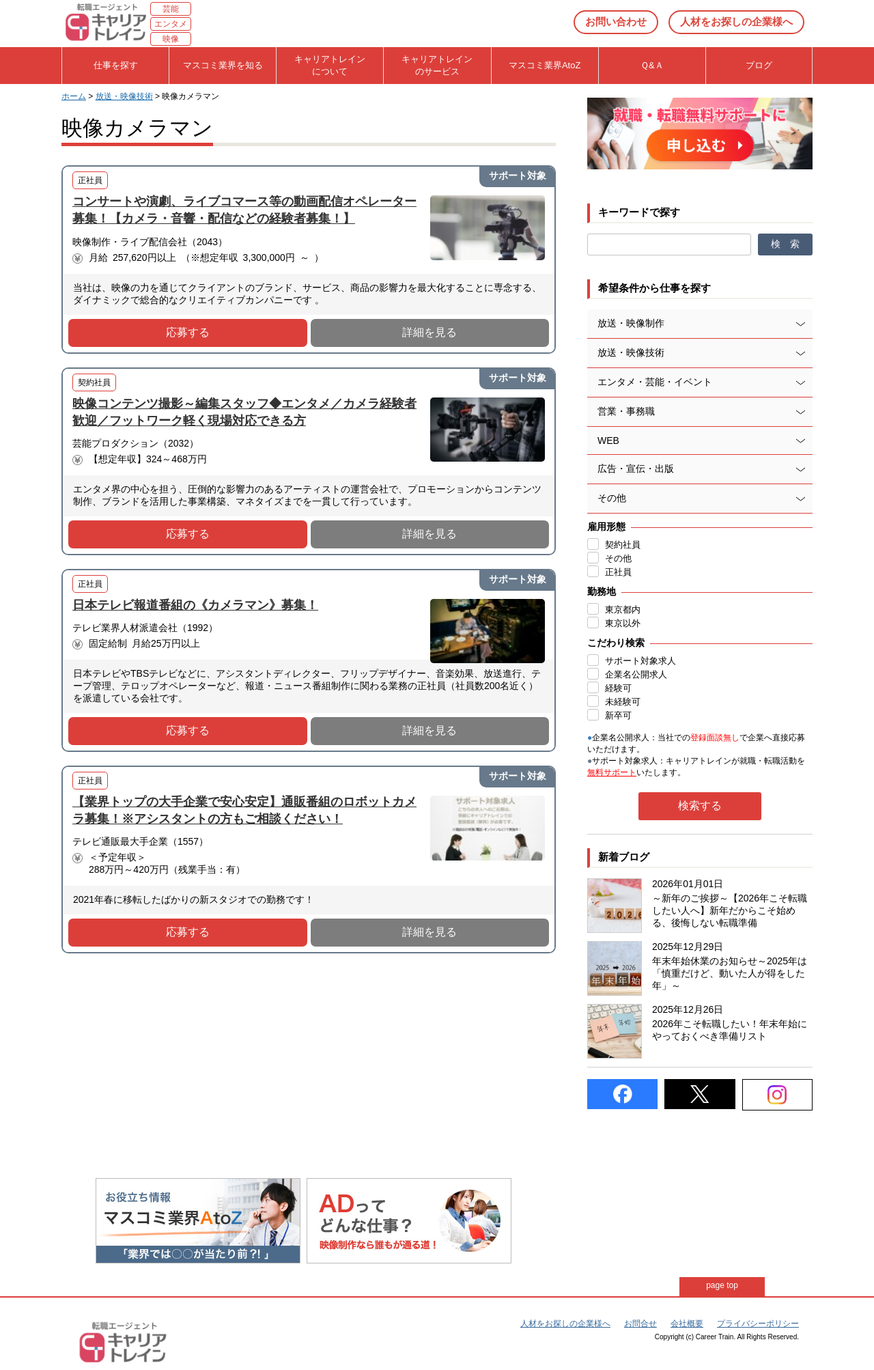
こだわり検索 (616, 642)
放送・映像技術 (124, 96)
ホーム (73, 96)
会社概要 (687, 1323)
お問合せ (640, 1323)
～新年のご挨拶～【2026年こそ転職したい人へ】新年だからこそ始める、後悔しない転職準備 (729, 910)
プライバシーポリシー (758, 1323)
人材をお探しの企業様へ (736, 21)
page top (722, 1285)
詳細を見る (429, 332)
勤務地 (601, 591)
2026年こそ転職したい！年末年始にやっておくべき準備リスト (729, 1030)
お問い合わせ (616, 21)
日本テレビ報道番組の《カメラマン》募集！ (195, 605)
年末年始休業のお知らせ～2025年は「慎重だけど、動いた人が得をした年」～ (729, 973)
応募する (188, 332)
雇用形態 (606, 526)
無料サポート (611, 772)
